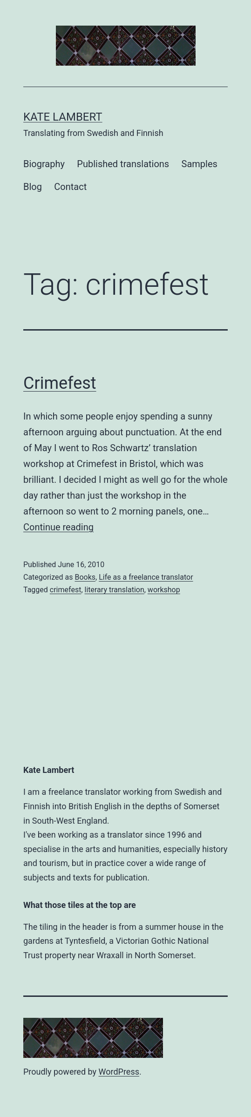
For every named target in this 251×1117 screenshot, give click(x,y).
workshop (164, 589)
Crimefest (59, 383)
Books (85, 577)
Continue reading (58, 527)
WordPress (119, 1071)
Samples (199, 163)
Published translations (123, 163)
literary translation (114, 589)
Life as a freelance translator (146, 577)
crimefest (65, 589)
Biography (44, 163)
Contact (70, 186)
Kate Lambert (62, 116)
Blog (32, 186)
